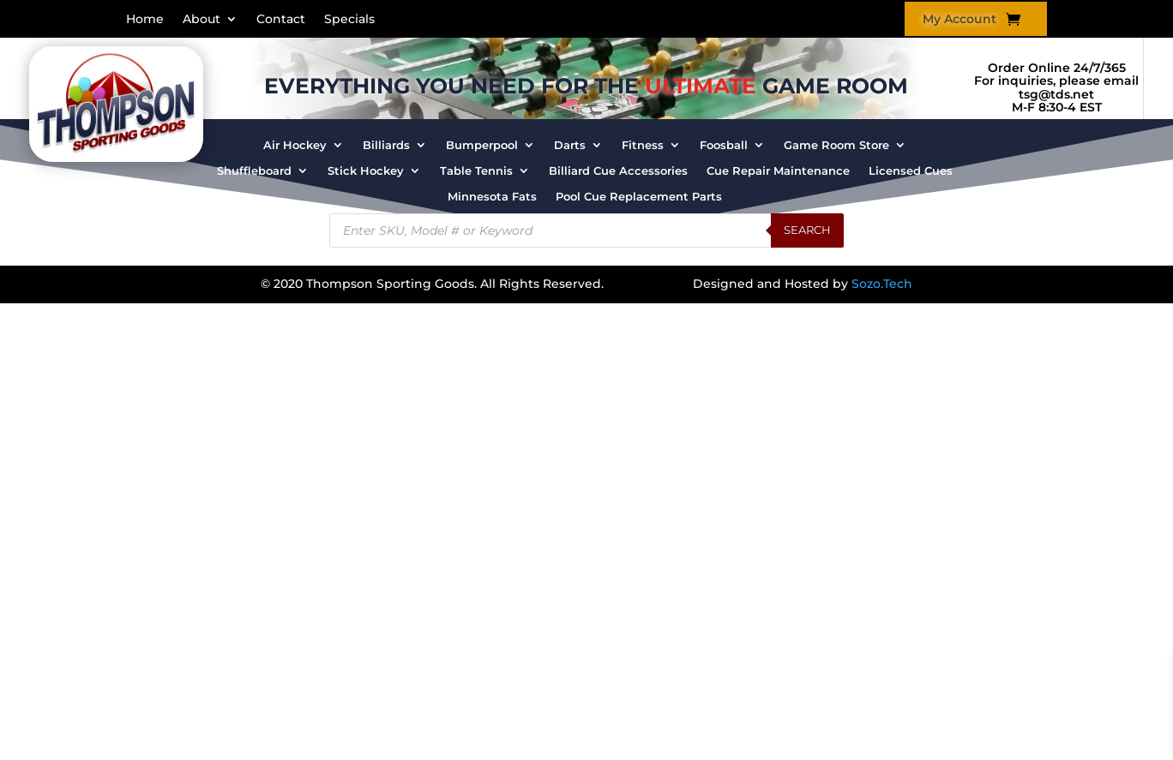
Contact (280, 20)
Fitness (643, 145)
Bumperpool (482, 145)
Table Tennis (476, 171)
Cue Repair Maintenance (778, 171)
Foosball (724, 145)
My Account (959, 20)
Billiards (386, 145)
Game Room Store (836, 145)
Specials (349, 20)
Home (145, 20)
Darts (570, 145)
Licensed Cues (911, 171)
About (201, 20)
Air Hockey (295, 145)
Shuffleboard (254, 171)
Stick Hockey (366, 171)
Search (807, 229)
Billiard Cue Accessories (618, 171)
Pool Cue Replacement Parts (639, 196)
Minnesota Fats (492, 196)
